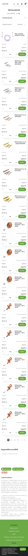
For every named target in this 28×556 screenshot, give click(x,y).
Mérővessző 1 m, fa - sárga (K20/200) (20, 142)
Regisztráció (14, 528)
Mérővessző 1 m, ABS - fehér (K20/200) (19, 62)
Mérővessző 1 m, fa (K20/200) (20, 115)
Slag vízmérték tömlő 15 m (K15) (19, 34)
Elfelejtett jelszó (14, 531)
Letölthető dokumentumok (14, 540)
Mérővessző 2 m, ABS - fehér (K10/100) (20, 89)
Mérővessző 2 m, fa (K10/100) (20, 169)
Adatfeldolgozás (18, 469)
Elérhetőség (14, 546)
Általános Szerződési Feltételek (14, 537)
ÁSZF (14, 534)
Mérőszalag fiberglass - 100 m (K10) (20, 413)
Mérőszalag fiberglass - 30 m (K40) (19, 251)
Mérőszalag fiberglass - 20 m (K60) (19, 224)
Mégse (4, 472)
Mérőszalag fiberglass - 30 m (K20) (19, 305)
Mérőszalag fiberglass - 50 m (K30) (19, 278)
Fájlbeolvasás (6, 469)
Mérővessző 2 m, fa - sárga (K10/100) (20, 196)
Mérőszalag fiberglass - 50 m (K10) (19, 332)
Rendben (23, 549)
